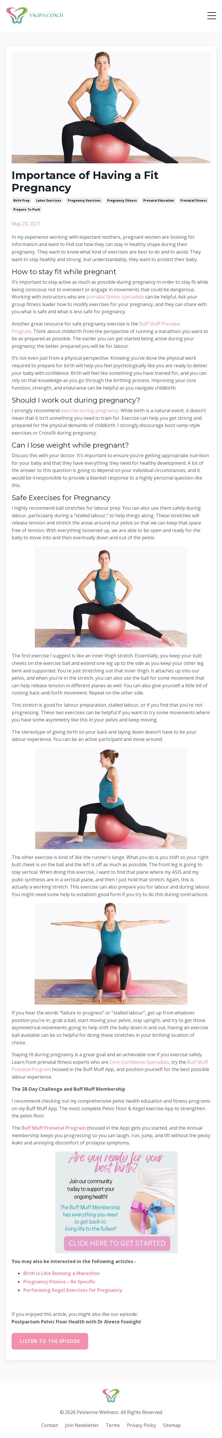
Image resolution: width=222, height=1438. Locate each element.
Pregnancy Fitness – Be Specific (59, 1281)
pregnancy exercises (84, 200)
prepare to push (26, 209)
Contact (49, 1425)
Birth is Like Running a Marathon (61, 1273)
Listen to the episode (50, 1341)
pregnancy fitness (122, 200)
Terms (113, 1425)
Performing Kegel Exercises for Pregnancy (72, 1290)
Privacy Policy (141, 1425)
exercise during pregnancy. (90, 410)
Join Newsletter (82, 1425)
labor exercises (48, 200)
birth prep (21, 200)
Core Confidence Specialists (139, 1062)
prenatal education (158, 200)
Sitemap (172, 1425)
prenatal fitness (193, 200)
